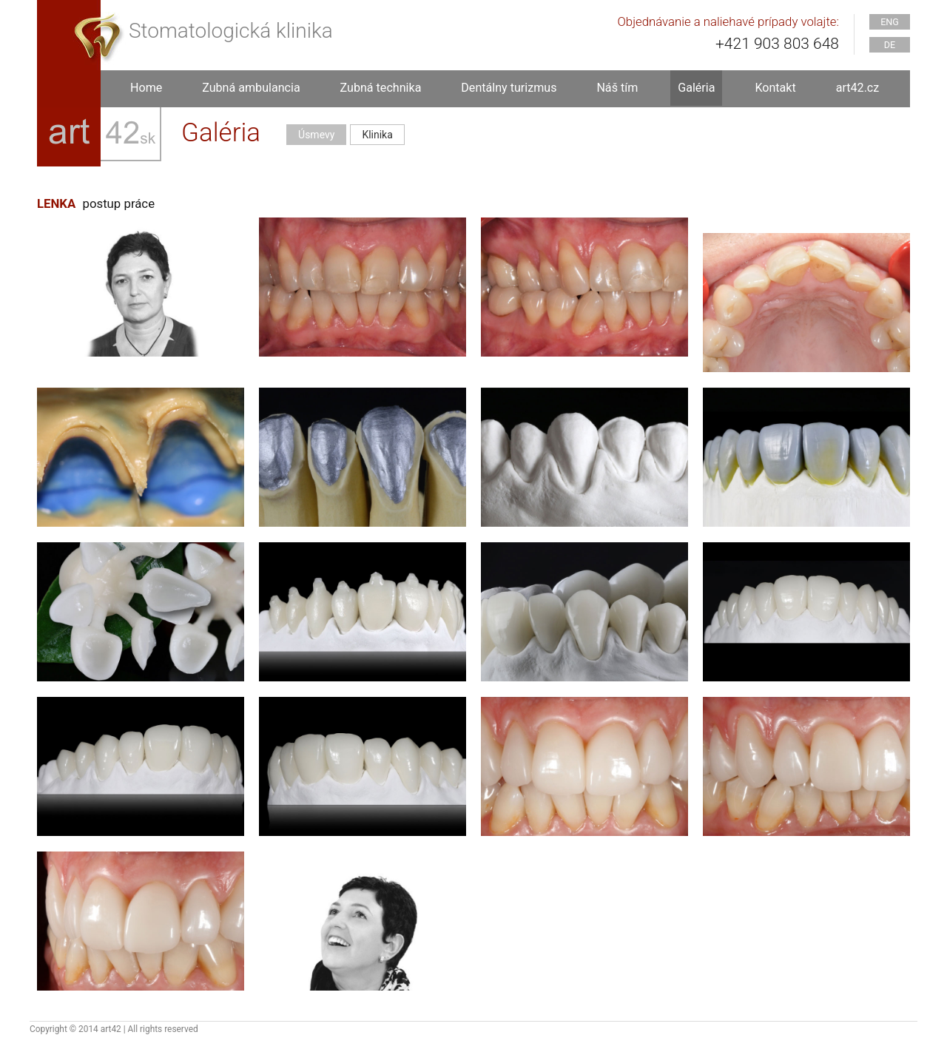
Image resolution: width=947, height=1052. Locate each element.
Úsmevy (316, 135)
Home (146, 88)
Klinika (377, 135)
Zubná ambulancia (251, 88)
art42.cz (858, 88)
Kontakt (775, 88)
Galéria (696, 88)
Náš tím (617, 88)
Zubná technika (381, 88)
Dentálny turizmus (508, 88)
